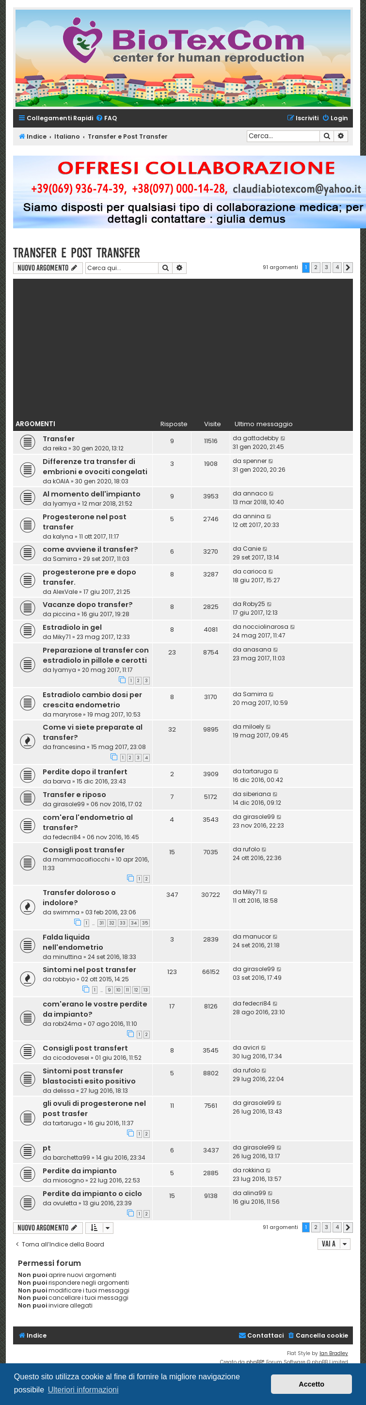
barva (62, 781)
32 (111, 923)
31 (101, 923)
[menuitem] (106, 118)
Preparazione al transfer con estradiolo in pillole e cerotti (96, 655)
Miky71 (62, 637)
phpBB (254, 1362)
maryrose (67, 714)
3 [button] (326, 267)
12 (136, 990)
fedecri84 (67, 837)
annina (254, 516)
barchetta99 (71, 1157)
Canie (252, 548)
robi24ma (67, 1024)
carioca (255, 571)
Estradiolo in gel (72, 627)
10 (118, 990)
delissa (64, 1090)
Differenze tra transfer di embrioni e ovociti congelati (95, 467)
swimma (66, 912)
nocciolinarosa (265, 627)
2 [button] (316, 267)
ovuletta (65, 1203)
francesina (69, 747)
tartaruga (257, 771)
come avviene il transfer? (90, 549)
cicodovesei (71, 1058)
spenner (255, 461)
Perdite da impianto (80, 1171)
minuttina (67, 957)
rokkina (253, 1170)
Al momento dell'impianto (92, 494)
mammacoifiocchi (81, 859)
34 (134, 923)
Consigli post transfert (85, 1048)
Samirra (65, 559)
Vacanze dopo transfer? (88, 604)
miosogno (68, 1180)
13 (145, 990)
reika (60, 448)
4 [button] (337, 267)
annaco (255, 493)
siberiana (257, 794)
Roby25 (254, 604)
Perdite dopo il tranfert (85, 772)
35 (145, 923)
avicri (251, 1047)
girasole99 (69, 804)
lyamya (64, 503)
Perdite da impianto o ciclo (92, 1193)
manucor (257, 936)
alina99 (254, 1193)
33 (123, 923)
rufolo (251, 849)
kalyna (63, 536)
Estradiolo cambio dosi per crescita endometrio (92, 700)
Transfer (59, 439)
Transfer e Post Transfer (76, 252)
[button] (348, 267)
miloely (253, 726)
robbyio (64, 979)
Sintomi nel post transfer (89, 969)
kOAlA (61, 481)
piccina (64, 614)
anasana (257, 649)
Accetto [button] (311, 1384)
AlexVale (65, 592)
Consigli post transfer (84, 850)
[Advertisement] (183, 347)
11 (127, 990)
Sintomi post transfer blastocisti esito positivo (89, 1076)
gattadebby (261, 438)
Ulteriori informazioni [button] (83, 1390)
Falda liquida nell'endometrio (73, 942)
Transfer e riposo (74, 794)
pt (47, 1148)
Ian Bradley (333, 1353)
